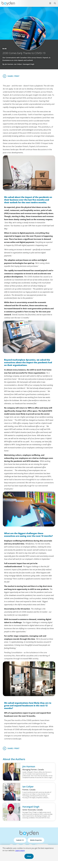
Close (29, 856)
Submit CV (20, 840)
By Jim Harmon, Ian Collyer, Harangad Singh (18, 64)
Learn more (20, 850)
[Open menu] (50, 3)
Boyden (8, 3)
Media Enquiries (36, 840)
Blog (5, 49)
